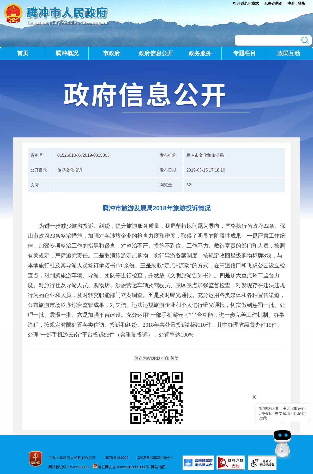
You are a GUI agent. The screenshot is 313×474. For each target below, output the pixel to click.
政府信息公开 (156, 53)
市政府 (111, 53)
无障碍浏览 (273, 3)
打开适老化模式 (246, 3)
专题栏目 (244, 53)
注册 (291, 3)
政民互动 (288, 53)
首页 (22, 53)
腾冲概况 (67, 53)
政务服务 (200, 53)
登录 (301, 3)
